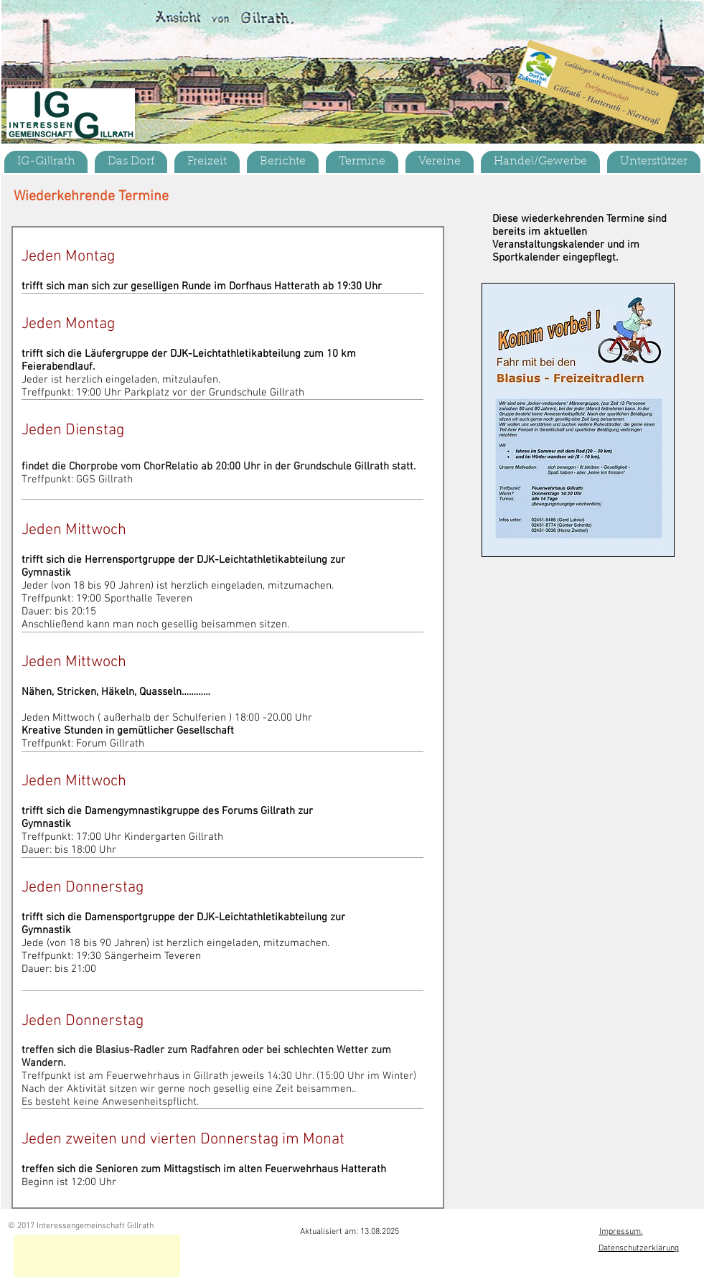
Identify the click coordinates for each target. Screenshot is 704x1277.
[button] (131, 162)
